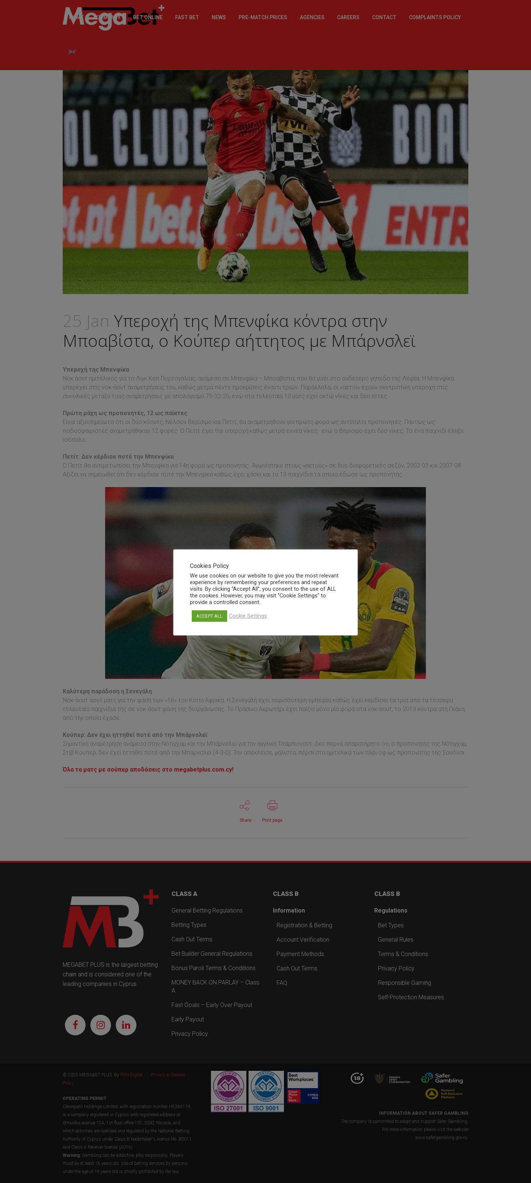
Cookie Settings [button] (248, 616)
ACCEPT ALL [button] (209, 616)
